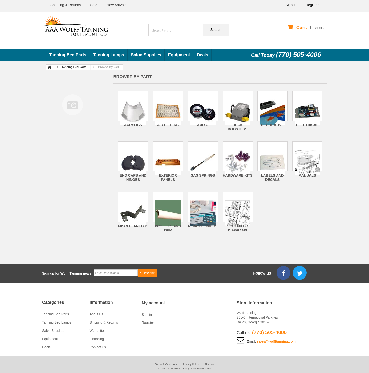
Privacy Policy (191, 364)
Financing (97, 339)
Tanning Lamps (108, 55)
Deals (202, 55)
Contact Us (98, 347)
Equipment (179, 55)
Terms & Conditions (166, 364)
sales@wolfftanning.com (276, 341)
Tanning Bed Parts (67, 55)
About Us (96, 314)
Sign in (290, 5)
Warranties (97, 330)
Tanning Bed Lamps (56, 322)
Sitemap (209, 364)
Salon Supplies (146, 55)
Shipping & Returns (104, 322)
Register (312, 5)
